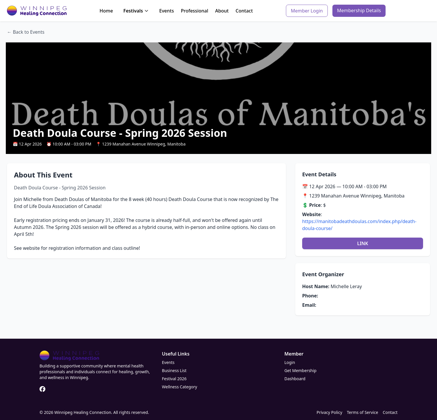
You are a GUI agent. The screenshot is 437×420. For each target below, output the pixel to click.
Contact (244, 11)
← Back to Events (25, 32)
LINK (362, 243)
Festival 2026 (174, 378)
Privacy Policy (329, 412)
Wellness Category (179, 387)
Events (166, 11)
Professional (194, 11)
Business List (174, 370)
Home (106, 11)
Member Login (307, 11)
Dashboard (294, 378)
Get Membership (300, 370)
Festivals (136, 11)
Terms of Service (362, 412)
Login (289, 362)
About (222, 11)
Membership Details (359, 10)
